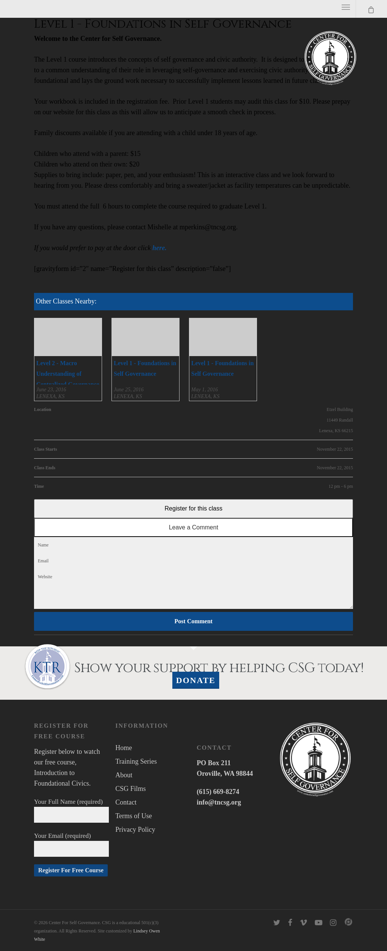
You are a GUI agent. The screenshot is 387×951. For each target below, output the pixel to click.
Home (123, 748)
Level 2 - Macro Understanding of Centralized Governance (67, 374)
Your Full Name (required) (71, 810)
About (123, 775)
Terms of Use (133, 816)
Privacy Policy (135, 829)
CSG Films (130, 788)
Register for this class (194, 508)
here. (159, 248)
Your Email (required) (71, 844)
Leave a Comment (193, 527)
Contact (125, 802)
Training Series (136, 761)
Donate (196, 680)
